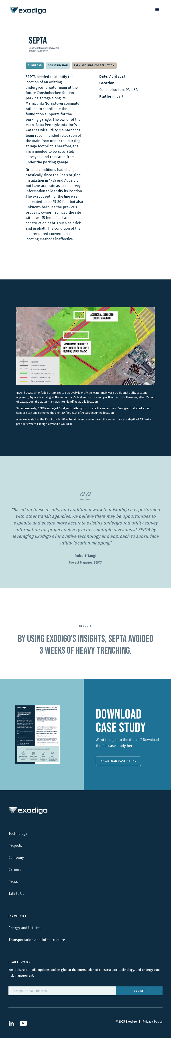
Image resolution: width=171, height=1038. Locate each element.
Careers (14, 869)
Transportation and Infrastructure (36, 940)
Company (16, 857)
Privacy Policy (153, 1022)
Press (13, 881)
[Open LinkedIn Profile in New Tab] (11, 1023)
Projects (15, 845)
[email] (62, 990)
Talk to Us (16, 893)
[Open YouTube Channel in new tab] (23, 1023)
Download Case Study (118, 761)
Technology (17, 833)
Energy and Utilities (24, 928)
